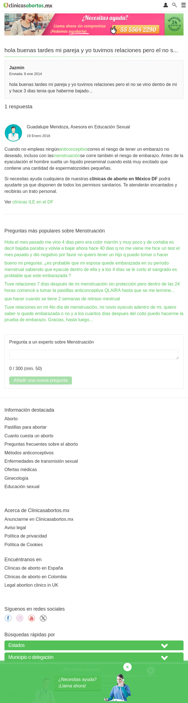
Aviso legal (15, 527)
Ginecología (16, 478)
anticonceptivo (73, 149)
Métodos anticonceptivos (29, 452)
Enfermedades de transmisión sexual (41, 461)
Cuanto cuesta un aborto (28, 435)
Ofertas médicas (20, 469)
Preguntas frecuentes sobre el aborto (41, 444)
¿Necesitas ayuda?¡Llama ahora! (78, 682)
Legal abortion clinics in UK (31, 585)
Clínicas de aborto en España (33, 568)
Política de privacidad (25, 536)
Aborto (11, 418)
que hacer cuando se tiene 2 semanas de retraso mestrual (62, 298)
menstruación (66, 155)
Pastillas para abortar (25, 427)
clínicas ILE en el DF (32, 202)
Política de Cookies (23, 544)
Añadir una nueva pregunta (41, 380)
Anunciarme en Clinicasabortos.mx (38, 519)
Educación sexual (21, 486)
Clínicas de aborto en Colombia (35, 576)
